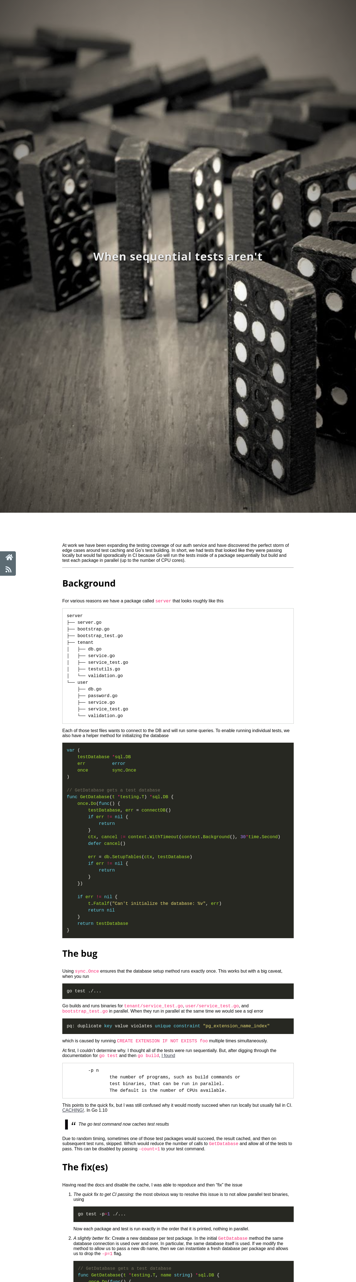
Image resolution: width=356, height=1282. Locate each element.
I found (168, 1060)
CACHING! (73, 1115)
